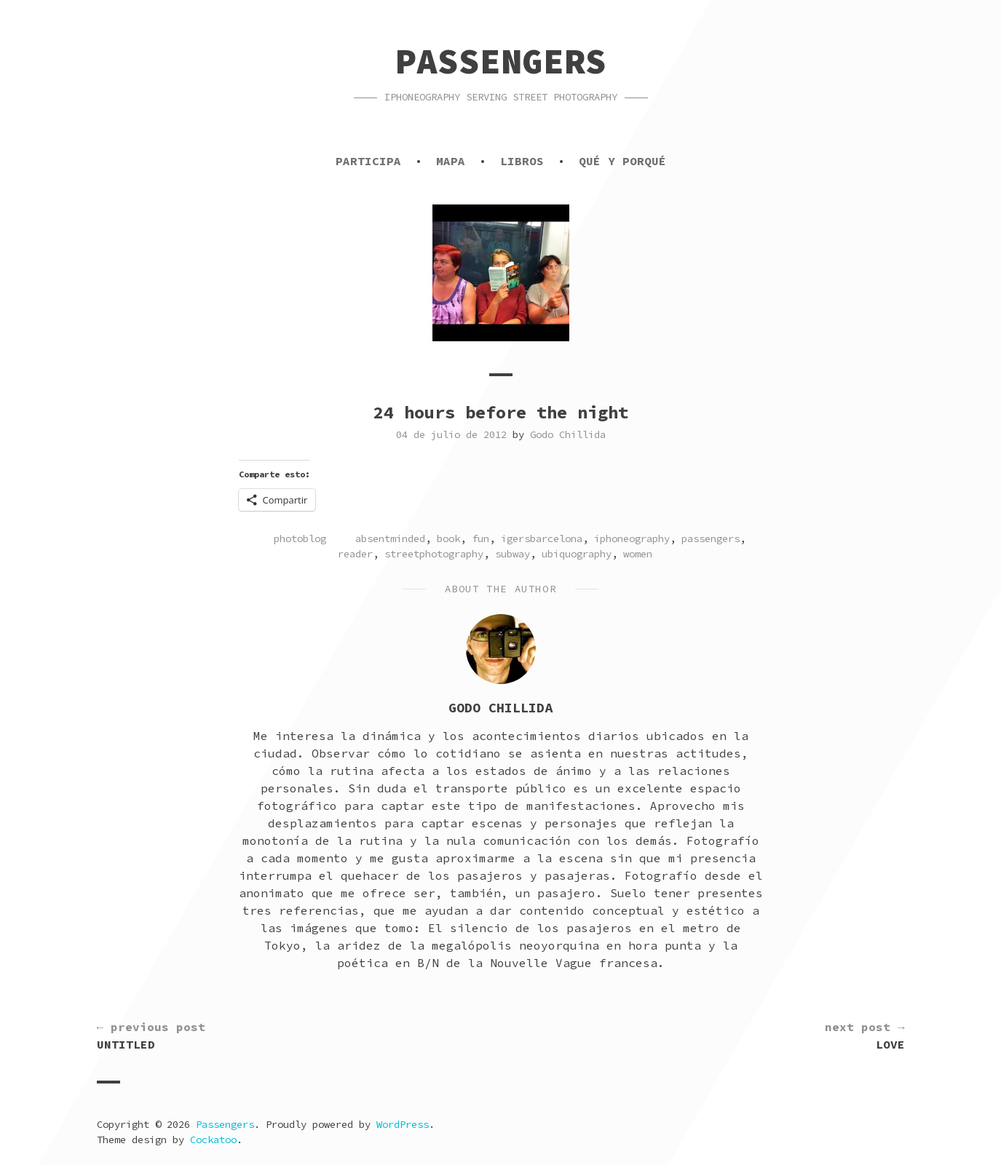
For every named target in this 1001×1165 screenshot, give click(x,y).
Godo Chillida (568, 434)
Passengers (500, 61)
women (637, 553)
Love (865, 1034)
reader (355, 553)
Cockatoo (213, 1139)
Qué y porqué (622, 161)
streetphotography (433, 553)
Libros (522, 161)
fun (480, 538)
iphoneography (632, 538)
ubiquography (577, 553)
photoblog (300, 538)
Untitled (151, 1034)
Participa (368, 161)
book (448, 538)
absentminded (390, 538)
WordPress (402, 1124)
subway (512, 553)
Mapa (450, 161)
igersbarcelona (541, 538)
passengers (710, 538)
